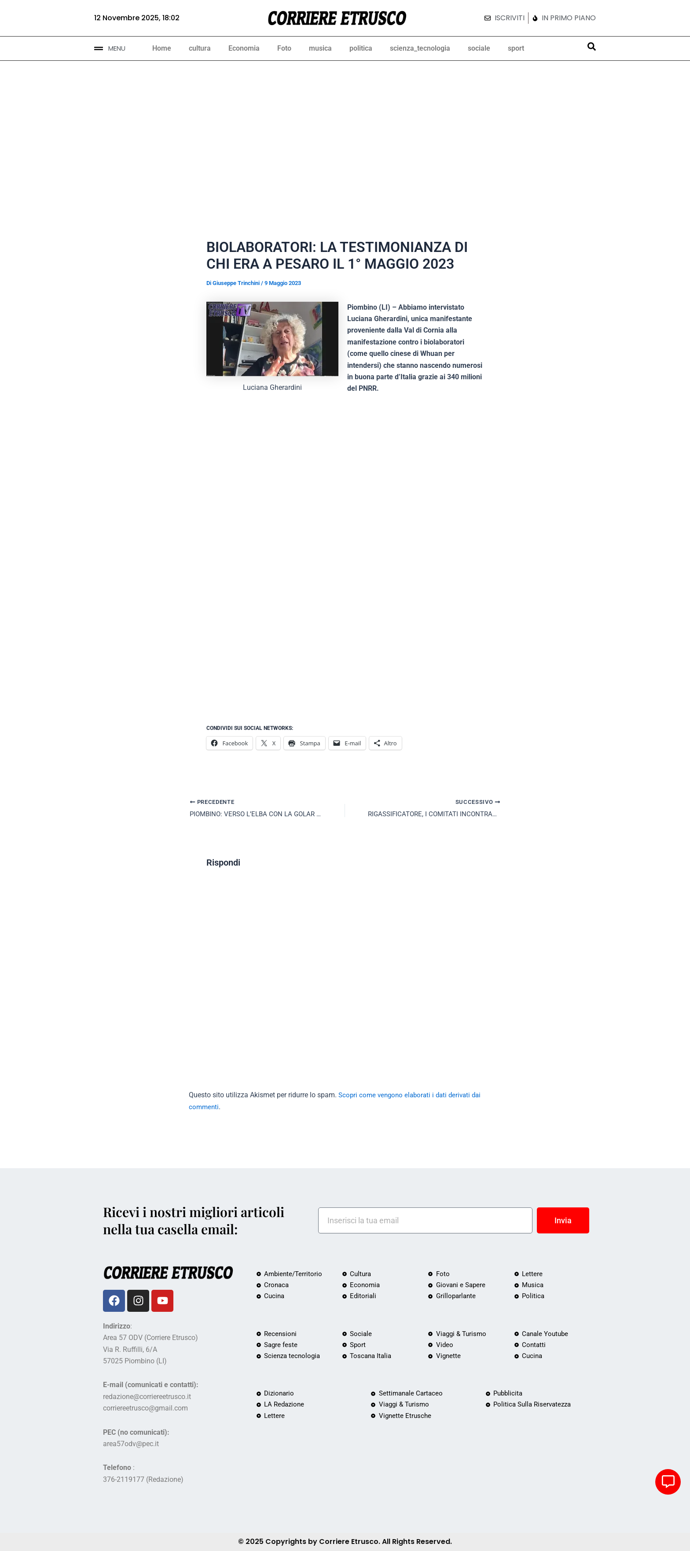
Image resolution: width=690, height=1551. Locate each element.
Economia (244, 48)
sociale (479, 48)
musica (320, 48)
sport (516, 48)
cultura (200, 48)
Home (161, 48)
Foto (284, 48)
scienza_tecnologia (420, 48)
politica (360, 48)
